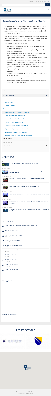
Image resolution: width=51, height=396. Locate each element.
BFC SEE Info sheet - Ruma (11, 264)
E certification (25, 142)
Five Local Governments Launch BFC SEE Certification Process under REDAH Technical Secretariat (28, 179)
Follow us (7, 281)
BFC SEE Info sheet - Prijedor (12, 260)
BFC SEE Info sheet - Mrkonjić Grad (13, 245)
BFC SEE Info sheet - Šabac (11, 269)
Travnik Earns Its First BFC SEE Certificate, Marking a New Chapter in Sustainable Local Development (29, 210)
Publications (8, 221)
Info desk (25, 149)
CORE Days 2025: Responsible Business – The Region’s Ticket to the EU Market (29, 194)
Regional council (8, 102)
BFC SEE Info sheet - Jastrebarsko (13, 235)
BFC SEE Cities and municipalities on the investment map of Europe (21, 225)
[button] (25, 367)
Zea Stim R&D (29, 393)
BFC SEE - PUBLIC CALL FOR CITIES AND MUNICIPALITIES (24, 163)
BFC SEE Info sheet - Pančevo (12, 250)
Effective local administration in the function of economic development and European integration (28, 171)
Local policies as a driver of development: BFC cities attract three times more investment (29, 202)
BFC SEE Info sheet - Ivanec (12, 230)
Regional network (25, 95)
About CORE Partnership (10, 99)
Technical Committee (9, 105)
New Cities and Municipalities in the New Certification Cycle (24, 186)
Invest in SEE (25, 145)
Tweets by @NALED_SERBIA (9, 314)
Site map (46, 1)
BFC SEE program (25, 139)
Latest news (8, 157)
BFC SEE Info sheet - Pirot (11, 255)
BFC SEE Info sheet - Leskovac (12, 240)
